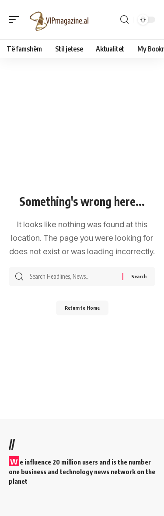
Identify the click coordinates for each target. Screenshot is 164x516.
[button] (16, 19)
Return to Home (82, 308)
